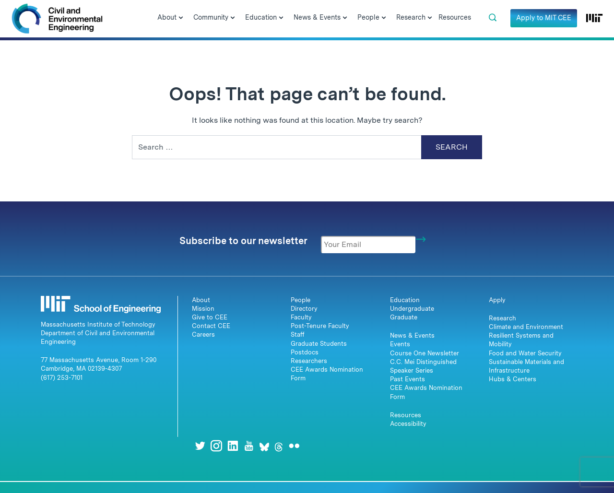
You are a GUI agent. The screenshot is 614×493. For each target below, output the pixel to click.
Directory (304, 308)
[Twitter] (200, 446)
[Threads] (278, 446)
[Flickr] (294, 446)
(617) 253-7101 (62, 377)
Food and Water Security (525, 353)
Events (400, 344)
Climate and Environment (526, 326)
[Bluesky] (264, 446)
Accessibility (408, 423)
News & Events (412, 335)
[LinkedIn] (232, 446)
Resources (405, 415)
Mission (203, 308)
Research (502, 318)
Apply (497, 300)
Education (405, 300)
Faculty (301, 317)
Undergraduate (412, 308)
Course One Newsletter (424, 353)
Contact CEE (211, 325)
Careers (203, 334)
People (300, 300)
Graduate (403, 317)
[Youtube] (249, 446)
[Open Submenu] (180, 18)
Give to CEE (209, 317)
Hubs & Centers (512, 379)
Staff (298, 334)
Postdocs (305, 352)
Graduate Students (319, 343)
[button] (492, 17)
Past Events (407, 379)
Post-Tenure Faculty (320, 325)
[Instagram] (216, 446)
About (201, 300)
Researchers (309, 360)
